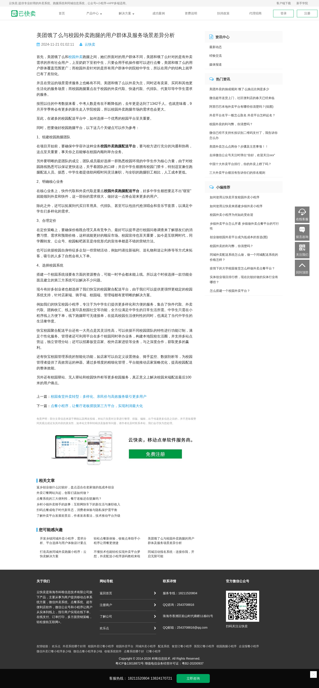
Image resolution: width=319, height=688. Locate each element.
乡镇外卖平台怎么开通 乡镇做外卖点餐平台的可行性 (244, 226)
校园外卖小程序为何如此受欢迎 (231, 214)
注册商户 (128, 604)
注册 (307, 13)
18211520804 (139, 678)
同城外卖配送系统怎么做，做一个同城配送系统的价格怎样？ (244, 257)
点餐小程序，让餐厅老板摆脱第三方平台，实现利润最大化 (97, 406)
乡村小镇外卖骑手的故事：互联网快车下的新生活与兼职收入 (78, 504)
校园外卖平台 (124, 646)
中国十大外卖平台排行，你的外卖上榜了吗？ (240, 164)
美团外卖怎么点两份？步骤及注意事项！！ (238, 146)
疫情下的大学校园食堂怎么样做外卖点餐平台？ (242, 268)
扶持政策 (223, 13)
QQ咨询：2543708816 (178, 604)
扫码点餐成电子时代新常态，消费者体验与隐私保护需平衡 (77, 510)
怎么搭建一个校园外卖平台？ (230, 290)
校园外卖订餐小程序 (101, 646)
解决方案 (126, 13)
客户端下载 (283, 3)
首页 (62, 13)
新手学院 (302, 3)
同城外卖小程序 (146, 646)
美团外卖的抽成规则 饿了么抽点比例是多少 (239, 89)
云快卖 (90, 44)
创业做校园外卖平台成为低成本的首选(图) (239, 237)
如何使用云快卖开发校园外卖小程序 (234, 197)
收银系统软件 (113, 651)
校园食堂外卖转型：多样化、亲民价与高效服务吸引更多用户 (98, 396)
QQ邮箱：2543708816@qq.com (185, 627)
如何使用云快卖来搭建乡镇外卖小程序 (236, 206)
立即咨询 (193, 678)
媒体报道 (215, 64)
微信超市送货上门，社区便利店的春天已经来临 (241, 98)
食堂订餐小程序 (182, 646)
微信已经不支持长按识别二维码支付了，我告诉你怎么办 (243, 135)
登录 (283, 13)
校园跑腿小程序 (226, 646)
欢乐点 (128, 628)
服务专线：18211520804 (180, 593)
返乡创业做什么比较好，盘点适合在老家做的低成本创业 (75, 487)
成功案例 (158, 13)
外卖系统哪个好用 (74, 646)
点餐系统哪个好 (134, 651)
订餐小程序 (153, 651)
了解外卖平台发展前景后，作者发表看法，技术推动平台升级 (78, 515)
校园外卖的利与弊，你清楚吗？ (231, 124)
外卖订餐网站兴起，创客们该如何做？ (63, 493)
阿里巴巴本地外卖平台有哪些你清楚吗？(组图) (241, 106)
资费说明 (191, 13)
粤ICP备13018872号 (129, 663)
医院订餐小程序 (204, 646)
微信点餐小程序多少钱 (87, 651)
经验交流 (215, 55)
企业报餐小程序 (249, 646)
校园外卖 (75, 57)
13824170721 (161, 678)
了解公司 (128, 616)
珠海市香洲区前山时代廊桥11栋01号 (188, 616)
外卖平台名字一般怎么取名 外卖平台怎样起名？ (242, 115)
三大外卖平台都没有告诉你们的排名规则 (237, 172)
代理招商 (255, 13)
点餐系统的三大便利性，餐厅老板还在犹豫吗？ (69, 498)
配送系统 (163, 646)
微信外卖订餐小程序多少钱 (54, 651)
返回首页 (128, 593)
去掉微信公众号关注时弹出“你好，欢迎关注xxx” (242, 155)
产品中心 (94, 13)
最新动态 (215, 47)
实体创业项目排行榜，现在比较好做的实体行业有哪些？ (244, 279)
